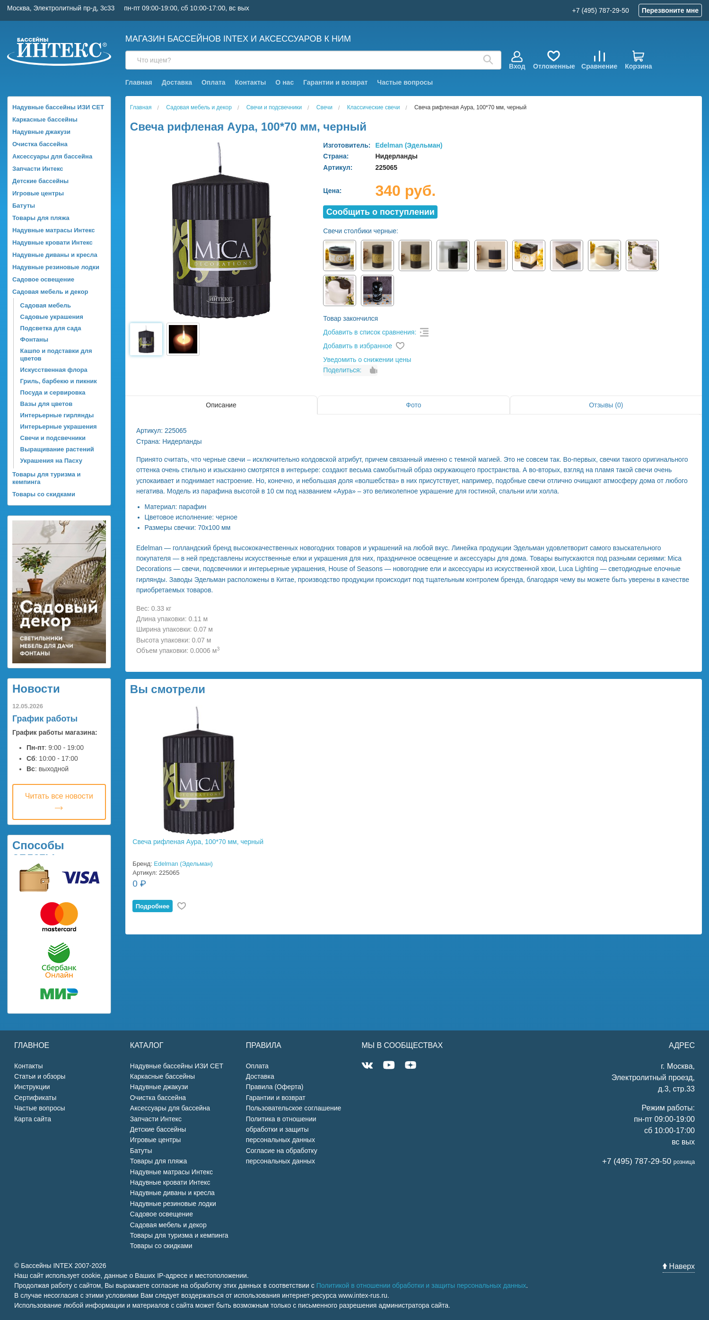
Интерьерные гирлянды (57, 415)
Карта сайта (32, 1119)
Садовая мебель (45, 305)
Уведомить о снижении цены (367, 359)
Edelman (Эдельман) (408, 145)
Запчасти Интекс (37, 168)
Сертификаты (35, 1097)
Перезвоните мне (670, 10)
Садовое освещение (43, 279)
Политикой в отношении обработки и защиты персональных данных (421, 1285)
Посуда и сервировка (53, 392)
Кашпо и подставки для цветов (56, 354)
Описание (221, 405)
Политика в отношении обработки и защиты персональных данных (281, 1129)
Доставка (177, 82)
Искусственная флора (54, 369)
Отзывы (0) (606, 405)
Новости (36, 688)
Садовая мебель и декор (50, 291)
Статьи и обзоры (39, 1076)
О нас (284, 82)
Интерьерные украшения (58, 426)
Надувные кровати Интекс (52, 242)
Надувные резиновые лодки (55, 267)
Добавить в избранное (357, 346)
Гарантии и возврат (335, 82)
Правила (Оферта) (275, 1087)
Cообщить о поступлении (380, 212)
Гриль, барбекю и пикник (58, 381)
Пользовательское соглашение (293, 1108)
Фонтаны (34, 339)
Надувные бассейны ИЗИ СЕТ (58, 107)
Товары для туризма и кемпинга (46, 478)
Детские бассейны (40, 181)
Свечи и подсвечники (53, 437)
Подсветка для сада (50, 328)
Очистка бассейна (40, 144)
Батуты (23, 205)
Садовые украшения (51, 316)
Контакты (250, 82)
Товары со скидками (43, 494)
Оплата (213, 82)
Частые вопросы (405, 82)
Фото (413, 405)
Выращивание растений (57, 449)
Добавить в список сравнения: (369, 332)
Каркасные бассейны (45, 119)
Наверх (679, 1266)
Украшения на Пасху (51, 460)
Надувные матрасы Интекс (53, 230)
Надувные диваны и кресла (54, 254)
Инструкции (32, 1087)
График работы (45, 718)
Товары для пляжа (41, 217)
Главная (138, 82)
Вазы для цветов (46, 403)
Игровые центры (38, 193)
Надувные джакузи (41, 131)
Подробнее (153, 906)
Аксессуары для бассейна (52, 156)
